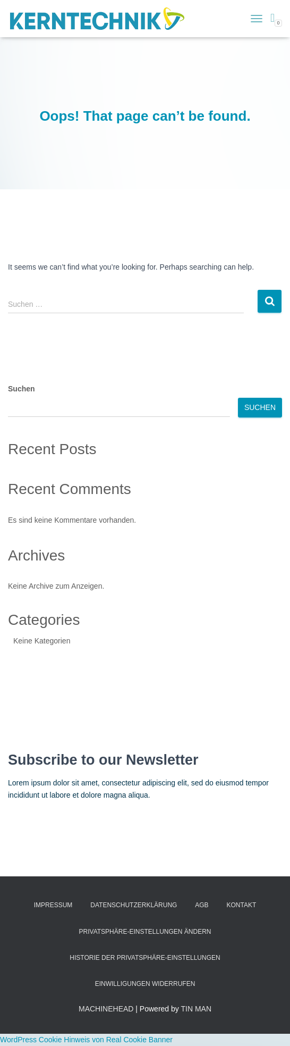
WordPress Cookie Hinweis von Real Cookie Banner (86, 1039)
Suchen (21, 388)
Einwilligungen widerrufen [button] (145, 984)
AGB (201, 905)
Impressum (53, 905)
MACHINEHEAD (106, 1009)
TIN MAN (196, 1009)
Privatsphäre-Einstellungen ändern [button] (145, 931)
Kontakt (242, 905)
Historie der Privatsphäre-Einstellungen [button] (145, 957)
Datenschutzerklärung (133, 905)
